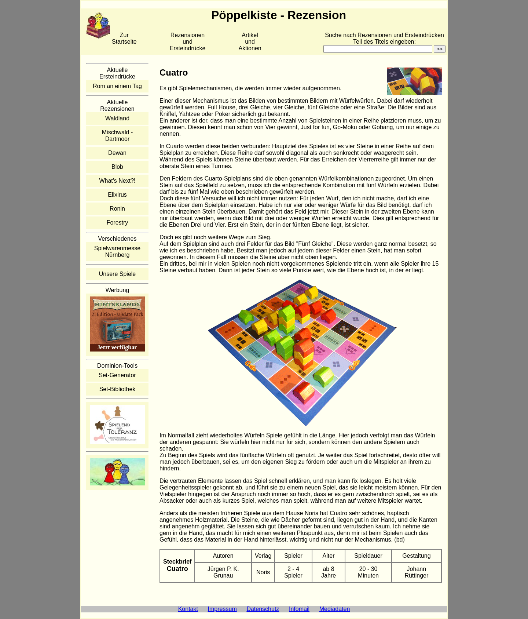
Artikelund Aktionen (249, 41)
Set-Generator (117, 375)
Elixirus (117, 195)
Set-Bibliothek (117, 389)
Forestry (117, 222)
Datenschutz (262, 609)
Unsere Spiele (117, 274)
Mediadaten (334, 609)
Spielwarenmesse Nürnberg (117, 251)
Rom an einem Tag (117, 86)
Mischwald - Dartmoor (117, 135)
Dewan (117, 153)
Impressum (222, 609)
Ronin (117, 208)
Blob (117, 167)
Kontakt (188, 609)
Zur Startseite (124, 38)
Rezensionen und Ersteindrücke (188, 41)
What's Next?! (117, 181)
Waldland (117, 118)
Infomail (299, 609)
